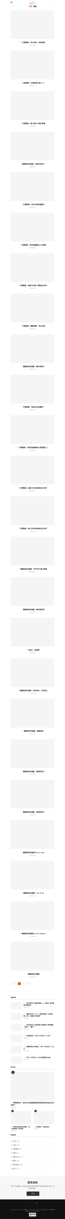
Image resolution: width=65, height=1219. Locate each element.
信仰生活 (16, 1156)
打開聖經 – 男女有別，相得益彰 (32, 42)
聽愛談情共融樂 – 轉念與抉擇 (32, 609)
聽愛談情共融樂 (32, 974)
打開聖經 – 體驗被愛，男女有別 (32, 326)
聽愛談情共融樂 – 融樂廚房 (32, 731)
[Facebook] (24, 1203)
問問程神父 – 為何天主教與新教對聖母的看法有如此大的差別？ (32, 1104)
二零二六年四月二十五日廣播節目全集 (36, 1057)
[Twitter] (27, 1203)
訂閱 (33, 1193)
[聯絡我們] (40, 1203)
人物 (14, 1145)
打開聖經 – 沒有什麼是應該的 (32, 204)
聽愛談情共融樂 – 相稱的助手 (32, 812)
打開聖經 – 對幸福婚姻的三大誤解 (32, 245)
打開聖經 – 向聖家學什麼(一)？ (32, 83)
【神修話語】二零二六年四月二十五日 (36, 1036)
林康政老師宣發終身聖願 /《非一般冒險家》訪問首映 (20, 1127)
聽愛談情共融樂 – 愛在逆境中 (32, 366)
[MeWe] (36, 1203)
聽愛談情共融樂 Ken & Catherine (32, 933)
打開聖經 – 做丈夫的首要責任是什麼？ (33, 528)
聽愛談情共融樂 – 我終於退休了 (32, 164)
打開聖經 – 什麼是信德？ (42, 1126)
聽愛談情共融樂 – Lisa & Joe (32, 893)
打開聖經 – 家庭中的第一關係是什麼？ (33, 285)
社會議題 (16, 1149)
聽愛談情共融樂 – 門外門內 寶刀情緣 (32, 569)
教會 (14, 1160)
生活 (14, 1141)
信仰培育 (16, 1164)
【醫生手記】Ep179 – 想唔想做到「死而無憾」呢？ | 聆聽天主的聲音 (38, 1015)
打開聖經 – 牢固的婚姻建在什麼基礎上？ (32, 447)
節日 (14, 1168)
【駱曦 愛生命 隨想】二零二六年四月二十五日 (38, 1047)
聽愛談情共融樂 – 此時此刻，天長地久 (33, 690)
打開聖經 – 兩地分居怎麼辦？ (32, 407)
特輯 (14, 1153)
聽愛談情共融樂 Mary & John (32, 852)
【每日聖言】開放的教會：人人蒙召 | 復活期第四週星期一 (38, 1004)
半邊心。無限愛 (32, 650)
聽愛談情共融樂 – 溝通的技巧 (32, 771)
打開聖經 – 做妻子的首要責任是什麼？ (33, 488)
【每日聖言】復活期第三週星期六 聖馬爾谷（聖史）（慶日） (38, 1026)
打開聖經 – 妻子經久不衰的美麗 (32, 123)
